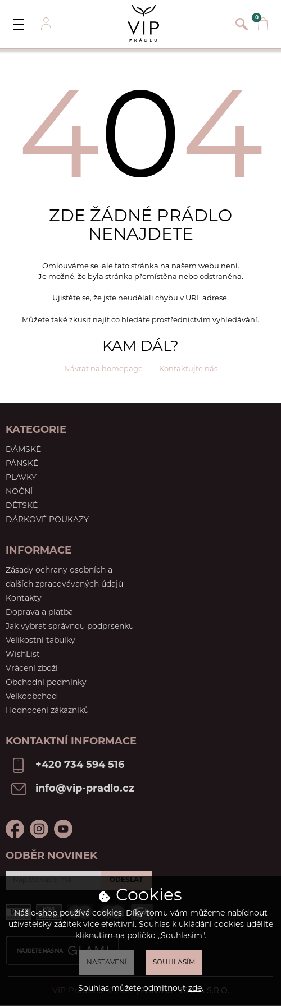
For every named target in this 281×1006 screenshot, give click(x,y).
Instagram (39, 829)
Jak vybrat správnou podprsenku (70, 627)
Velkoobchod (31, 697)
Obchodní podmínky (46, 683)
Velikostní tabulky (40, 641)
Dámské (23, 450)
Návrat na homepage (103, 369)
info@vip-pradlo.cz (84, 789)
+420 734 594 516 (79, 765)
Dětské (22, 506)
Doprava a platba (39, 613)
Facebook (15, 829)
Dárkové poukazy (47, 520)
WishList (23, 655)
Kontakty (24, 599)
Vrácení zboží (32, 669)
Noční (19, 492)
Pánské (22, 464)
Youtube (63, 829)
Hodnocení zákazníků (47, 711)
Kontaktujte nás (188, 369)
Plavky (21, 478)
